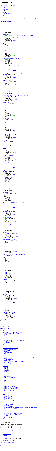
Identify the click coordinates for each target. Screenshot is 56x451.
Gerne (4, 87)
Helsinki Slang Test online (8, 155)
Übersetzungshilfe (6, 162)
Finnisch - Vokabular (6, 21)
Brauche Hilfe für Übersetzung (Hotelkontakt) (11, 224)
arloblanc (14, 99)
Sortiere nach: (17, 322)
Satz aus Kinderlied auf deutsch (9, 177)
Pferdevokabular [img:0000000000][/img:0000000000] (13, 202)
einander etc (5, 279)
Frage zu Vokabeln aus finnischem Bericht (11, 170)
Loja (5, 119)
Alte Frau (4, 133)
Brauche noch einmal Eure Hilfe (9, 239)
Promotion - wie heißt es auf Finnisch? (10, 80)
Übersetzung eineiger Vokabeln (9, 312)
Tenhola (14, 77)
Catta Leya (6, 96)
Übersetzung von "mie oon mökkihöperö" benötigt (12, 73)
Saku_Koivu (6, 225)
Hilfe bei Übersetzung (7, 246)
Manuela (6, 288)
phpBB (6, 438)
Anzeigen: (6, 322)
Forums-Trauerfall (6, 34)
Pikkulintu (6, 240)
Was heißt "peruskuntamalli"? (8, 217)
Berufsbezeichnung (6, 184)
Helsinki (6, 193)
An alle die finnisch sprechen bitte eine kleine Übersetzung (14, 254)
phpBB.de (13, 440)
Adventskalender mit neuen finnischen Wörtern (12, 58)
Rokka (14, 159)
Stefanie (6, 211)
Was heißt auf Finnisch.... (7, 118)
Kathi (14, 130)
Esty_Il (5, 178)
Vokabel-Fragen (6, 102)
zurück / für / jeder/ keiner (8, 301)
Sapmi (10, 23)
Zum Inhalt (2, 7)
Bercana (6, 88)
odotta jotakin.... (6, 272)
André (14, 84)
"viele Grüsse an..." (6, 286)
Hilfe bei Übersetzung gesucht (8, 140)
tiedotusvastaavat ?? (6, 232)
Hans (5, 203)
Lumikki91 (6, 81)
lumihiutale (6, 185)
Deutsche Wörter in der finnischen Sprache (11, 48)
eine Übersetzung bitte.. (7, 264)
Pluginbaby (6, 233)
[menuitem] (4, 11)
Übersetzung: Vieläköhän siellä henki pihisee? (11, 65)
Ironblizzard (6, 134)
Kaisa (5, 273)
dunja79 (6, 74)
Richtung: (29, 322)
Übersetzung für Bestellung (8, 210)
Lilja (5, 163)
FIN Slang (5, 294)
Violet (5, 141)
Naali (14, 261)
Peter (7, 23)
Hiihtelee (4, 148)
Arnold (5, 313)
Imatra (14, 40)
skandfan (6, 255)
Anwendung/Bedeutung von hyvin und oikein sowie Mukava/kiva (15, 95)
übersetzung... (5, 192)
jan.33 (5, 171)
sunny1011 (15, 152)
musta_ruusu (6, 265)
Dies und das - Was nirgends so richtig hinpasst (25, 35)
